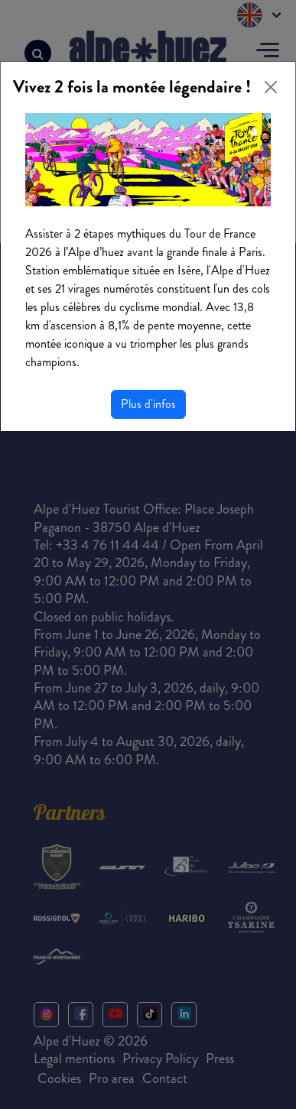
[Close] (271, 87)
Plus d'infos (148, 404)
